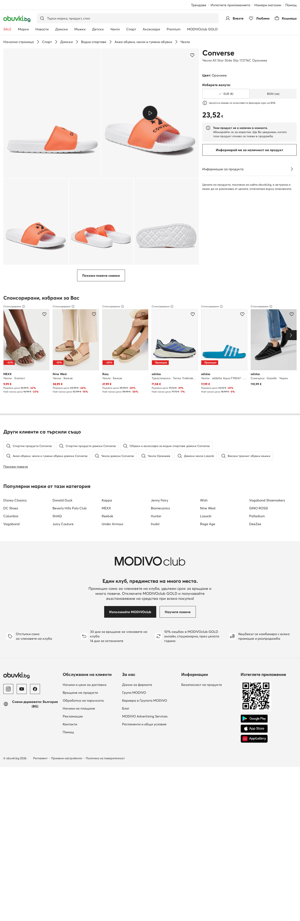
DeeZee (255, 524)
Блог (125, 708)
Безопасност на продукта (201, 685)
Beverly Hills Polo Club (69, 508)
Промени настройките (66, 758)
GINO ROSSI (258, 508)
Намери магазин (267, 5)
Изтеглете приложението (230, 5)
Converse (218, 52)
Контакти (70, 724)
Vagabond (11, 524)
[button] (52, 113)
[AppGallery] (254, 739)
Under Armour (112, 524)
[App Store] (254, 729)
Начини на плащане (79, 708)
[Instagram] (8, 689)
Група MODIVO (134, 692)
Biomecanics (160, 508)
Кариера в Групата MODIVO (144, 700)
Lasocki (205, 516)
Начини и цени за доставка (84, 685)
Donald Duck (62, 500)
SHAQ (57, 516)
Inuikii (155, 524)
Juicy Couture (63, 524)
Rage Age (207, 524)
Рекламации (73, 716)
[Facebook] (35, 689)
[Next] (291, 335)
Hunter (156, 516)
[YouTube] (22, 689)
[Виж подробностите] (292, 169)
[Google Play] (254, 719)
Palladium (257, 516)
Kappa (107, 500)
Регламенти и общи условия (144, 724)
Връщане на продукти (80, 692)
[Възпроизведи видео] (150, 113)
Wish (204, 500)
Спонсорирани (14, 306)
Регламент (40, 758)
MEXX (106, 508)
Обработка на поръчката (83, 700)
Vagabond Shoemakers (267, 500)
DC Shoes (10, 508)
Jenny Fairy (159, 500)
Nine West (208, 508)
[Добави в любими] (192, 55)
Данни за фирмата (137, 685)
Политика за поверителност (105, 758)
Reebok (107, 516)
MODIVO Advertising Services (145, 716)
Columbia (10, 516)
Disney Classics (15, 500)
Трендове (198, 5)
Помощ (291, 5)
